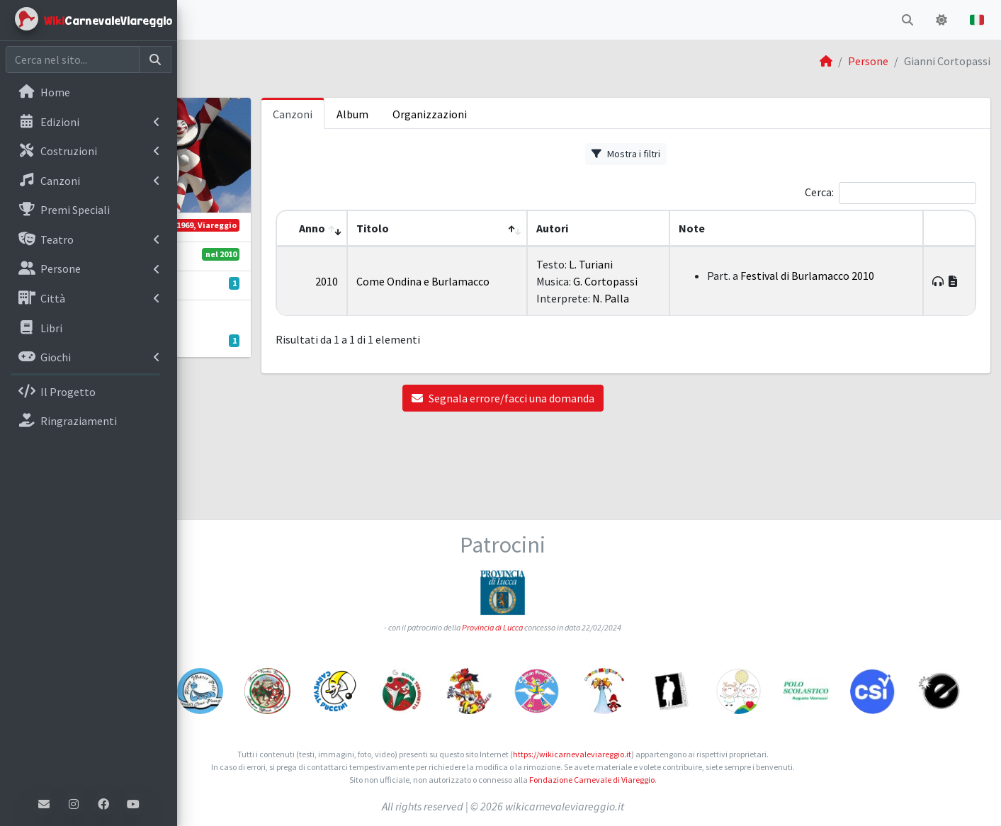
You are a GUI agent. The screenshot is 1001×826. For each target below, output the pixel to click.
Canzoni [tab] (422, 114)
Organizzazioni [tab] (559, 114)
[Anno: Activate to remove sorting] (434, 228)
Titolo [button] (489, 228)
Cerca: (819, 192)
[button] (199, 20)
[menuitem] (88, 93)
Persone (868, 61)
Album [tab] (482, 114)
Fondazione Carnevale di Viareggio (678, 779)
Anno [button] (428, 228)
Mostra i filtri (690, 153)
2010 (442, 290)
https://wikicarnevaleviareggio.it (658, 754)
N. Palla (693, 315)
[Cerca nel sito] (73, 59)
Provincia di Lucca (578, 560)
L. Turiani (674, 264)
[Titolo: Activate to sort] (536, 228)
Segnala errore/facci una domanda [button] (589, 415)
